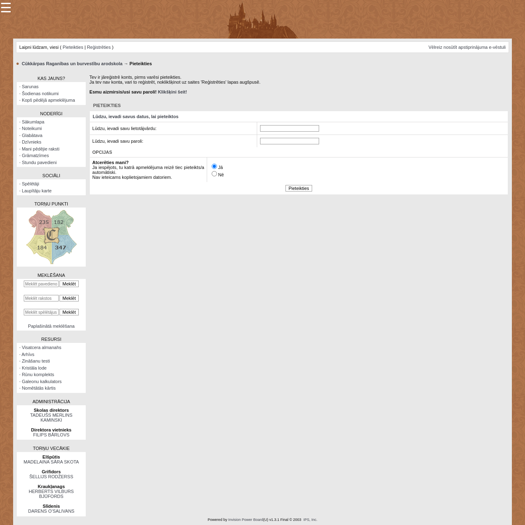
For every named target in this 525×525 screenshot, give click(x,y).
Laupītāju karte (37, 190)
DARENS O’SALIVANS (51, 511)
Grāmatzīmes (35, 155)
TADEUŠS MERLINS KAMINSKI (51, 417)
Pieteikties (73, 47)
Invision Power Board (245, 520)
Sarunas (30, 86)
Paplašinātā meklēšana (51, 326)
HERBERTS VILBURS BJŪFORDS (51, 494)
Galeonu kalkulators (42, 381)
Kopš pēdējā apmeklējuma (48, 100)
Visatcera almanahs (41, 347)
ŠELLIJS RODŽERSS (51, 476)
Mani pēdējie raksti (40, 148)
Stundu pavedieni (39, 162)
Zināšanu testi (36, 360)
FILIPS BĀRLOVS (51, 434)
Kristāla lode (34, 367)
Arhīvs (28, 354)
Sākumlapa (33, 121)
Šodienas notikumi (40, 93)
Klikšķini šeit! (172, 91)
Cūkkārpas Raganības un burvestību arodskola (72, 63)
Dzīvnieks (31, 141)
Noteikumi (32, 128)
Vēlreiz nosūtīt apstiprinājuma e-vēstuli (467, 47)
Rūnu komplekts (38, 374)
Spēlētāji (30, 183)
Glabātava (32, 135)
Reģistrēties (99, 47)
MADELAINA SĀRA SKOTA (51, 461)
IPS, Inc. (310, 520)
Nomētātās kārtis (39, 388)
